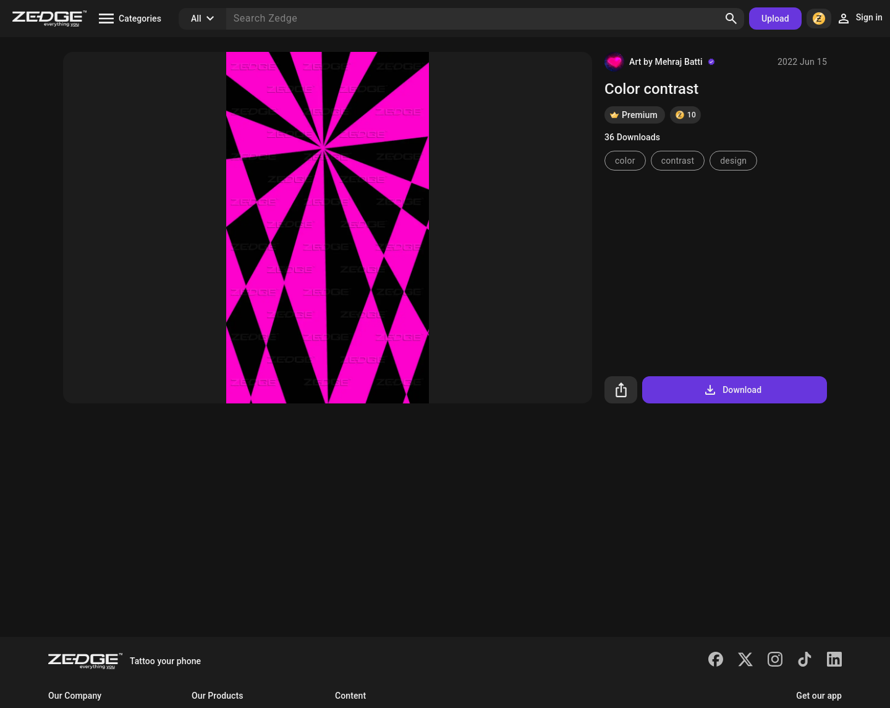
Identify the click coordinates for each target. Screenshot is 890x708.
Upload (775, 18)
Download (732, 389)
